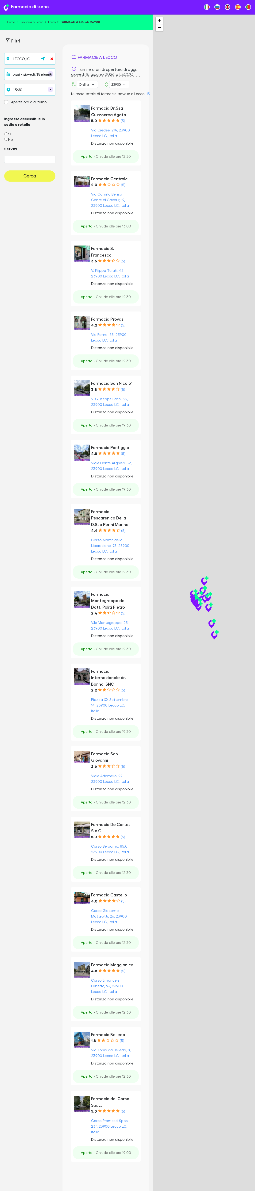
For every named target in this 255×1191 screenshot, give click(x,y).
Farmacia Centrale (109, 179)
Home (11, 22)
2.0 (94, 185)
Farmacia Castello (109, 895)
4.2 (94, 325)
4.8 (94, 454)
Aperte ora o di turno (29, 102)
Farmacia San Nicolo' (111, 383)
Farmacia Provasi (107, 319)
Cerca (29, 176)
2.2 (94, 690)
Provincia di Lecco (31, 22)
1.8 (93, 1041)
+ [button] (159, 20)
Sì (9, 134)
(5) (123, 121)
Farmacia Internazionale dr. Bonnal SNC (108, 677)
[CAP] (119, 84)
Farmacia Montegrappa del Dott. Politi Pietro (108, 600)
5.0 (94, 121)
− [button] (159, 27)
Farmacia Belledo (108, 1035)
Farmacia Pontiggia (110, 448)
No (10, 140)
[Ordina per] (87, 84)
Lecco (52, 22)
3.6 (94, 261)
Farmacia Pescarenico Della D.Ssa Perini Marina (109, 518)
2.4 (94, 613)
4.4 (94, 531)
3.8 (94, 390)
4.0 (94, 901)
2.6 (94, 766)
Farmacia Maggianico (112, 965)
